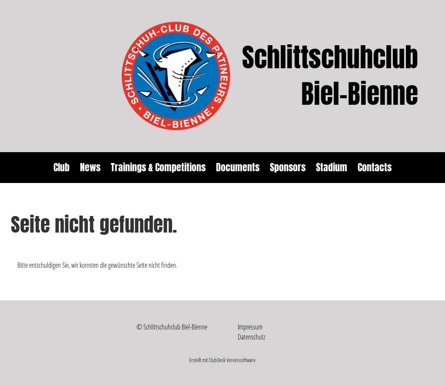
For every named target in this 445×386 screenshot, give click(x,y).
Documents (237, 167)
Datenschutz (251, 337)
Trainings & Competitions (158, 167)
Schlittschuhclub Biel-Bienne (330, 76)
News (90, 167)
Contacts (375, 167)
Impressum (250, 327)
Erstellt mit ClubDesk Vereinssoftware (222, 360)
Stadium (331, 167)
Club (61, 167)
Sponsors (288, 167)
